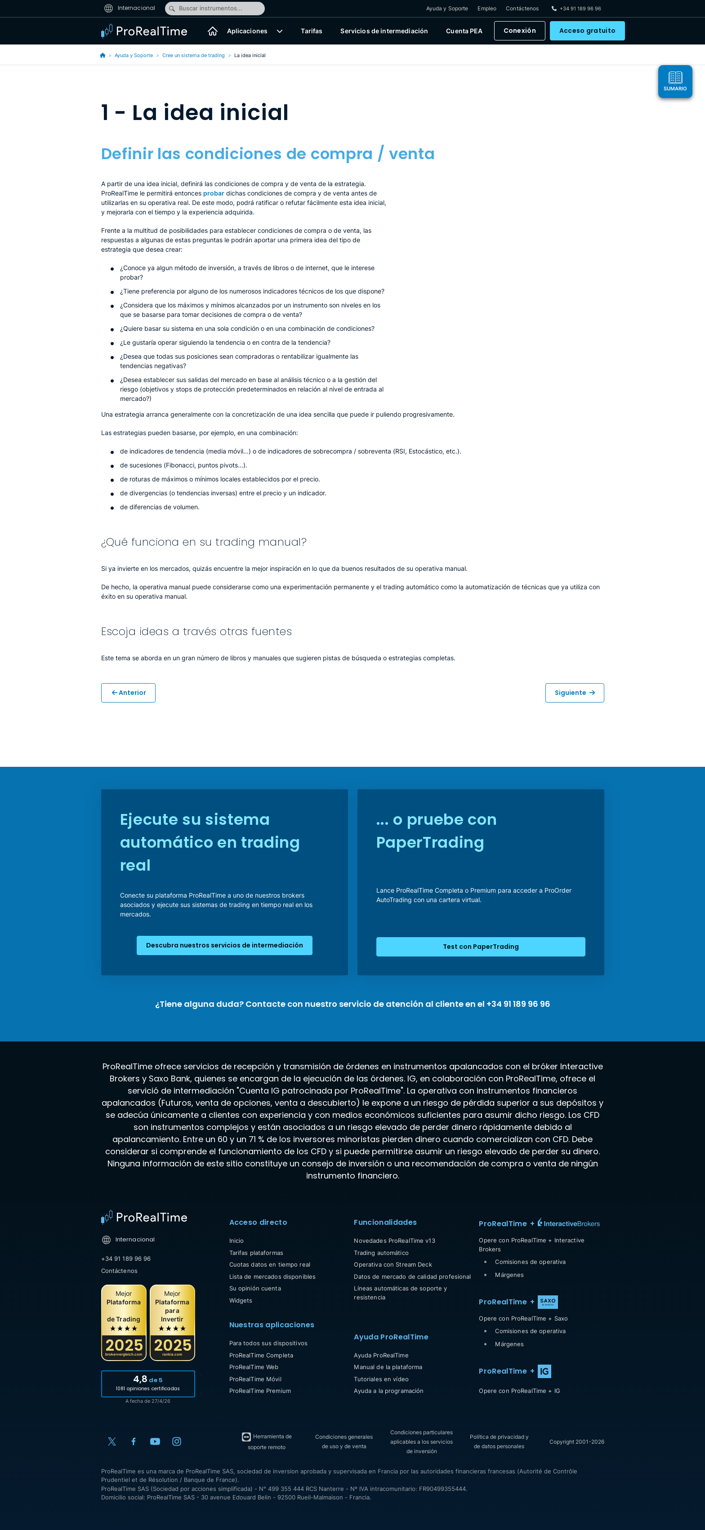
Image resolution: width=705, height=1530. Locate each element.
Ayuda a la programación (389, 1390)
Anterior (129, 692)
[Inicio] (212, 31)
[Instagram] (176, 1441)
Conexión (520, 31)
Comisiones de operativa (530, 1261)
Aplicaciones (247, 32)
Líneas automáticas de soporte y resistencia (400, 1293)
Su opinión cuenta (255, 1288)
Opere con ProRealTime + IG (519, 1390)
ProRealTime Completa (261, 1355)
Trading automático (381, 1252)
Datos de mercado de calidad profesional (412, 1276)
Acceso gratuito (587, 31)
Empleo (486, 8)
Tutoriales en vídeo (381, 1379)
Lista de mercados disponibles (272, 1276)
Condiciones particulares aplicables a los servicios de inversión (421, 1441)
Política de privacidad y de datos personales (499, 1441)
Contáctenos (522, 8)
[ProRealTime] (149, 31)
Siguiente (575, 692)
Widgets (241, 1300)
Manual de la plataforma (388, 1366)
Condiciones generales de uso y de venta (344, 1441)
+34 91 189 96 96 (126, 1258)
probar (213, 193)
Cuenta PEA (464, 32)
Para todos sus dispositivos (268, 1343)
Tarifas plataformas (256, 1252)
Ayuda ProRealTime (381, 1355)
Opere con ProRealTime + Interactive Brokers (532, 1244)
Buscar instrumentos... (205, 8)
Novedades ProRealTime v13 (394, 1240)
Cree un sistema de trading (193, 55)
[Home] (144, 1217)
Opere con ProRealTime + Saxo (523, 1318)
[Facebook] (133, 1441)
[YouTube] (155, 1441)
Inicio (236, 1240)
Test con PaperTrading (481, 946)
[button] (280, 31)
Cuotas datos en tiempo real (270, 1264)
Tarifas (311, 32)
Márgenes (509, 1274)
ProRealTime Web (254, 1366)
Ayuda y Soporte (447, 8)
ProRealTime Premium (260, 1390)
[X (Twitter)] (112, 1441)
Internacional (130, 8)
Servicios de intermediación (384, 32)
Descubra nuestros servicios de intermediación (224, 945)
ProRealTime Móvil (255, 1379)
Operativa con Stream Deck (393, 1264)
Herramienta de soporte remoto (266, 1441)
